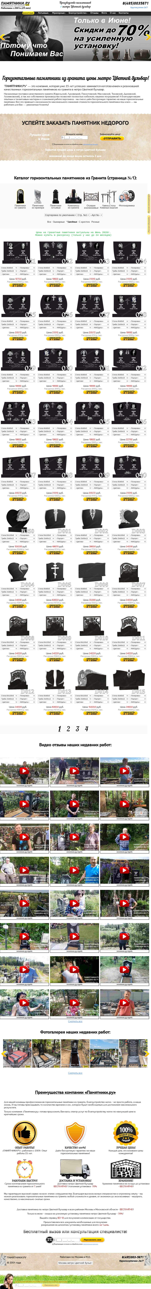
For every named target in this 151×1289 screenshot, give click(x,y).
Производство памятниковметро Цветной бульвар (75, 5)
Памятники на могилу (13, 5)
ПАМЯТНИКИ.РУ (15, 3)
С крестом (84, 222)
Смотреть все (75, 1022)
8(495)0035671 (135, 3)
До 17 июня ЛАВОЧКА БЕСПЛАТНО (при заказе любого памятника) (41, 1282)
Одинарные (59, 222)
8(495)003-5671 (133, 1258)
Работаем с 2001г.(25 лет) (16, 8)
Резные (95, 222)
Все (49, 222)
